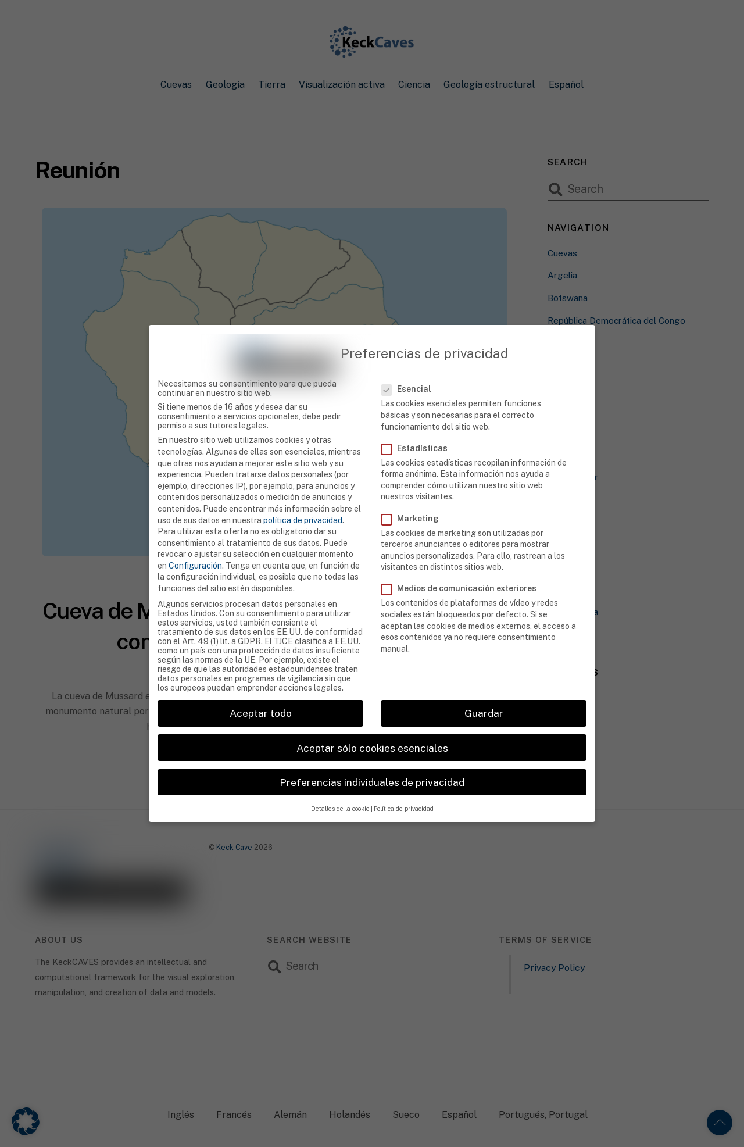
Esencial (413, 369)
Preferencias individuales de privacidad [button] (372, 762)
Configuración (195, 546)
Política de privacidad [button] (404, 788)
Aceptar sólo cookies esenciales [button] (372, 728)
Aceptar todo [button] (261, 694)
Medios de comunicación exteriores (465, 569)
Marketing (416, 498)
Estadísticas (421, 428)
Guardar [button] (483, 694)
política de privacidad (302, 500)
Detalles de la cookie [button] (340, 788)
